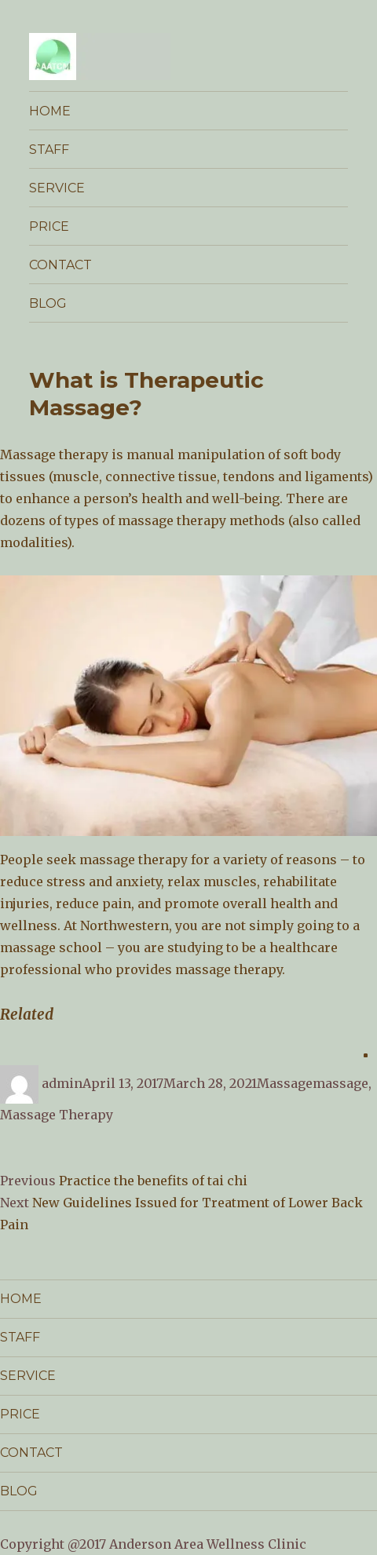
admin (62, 1083)
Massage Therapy (56, 1114)
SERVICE (57, 188)
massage (340, 1083)
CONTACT (60, 264)
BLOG (48, 303)
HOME (50, 111)
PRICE (49, 226)
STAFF (49, 149)
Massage (285, 1083)
